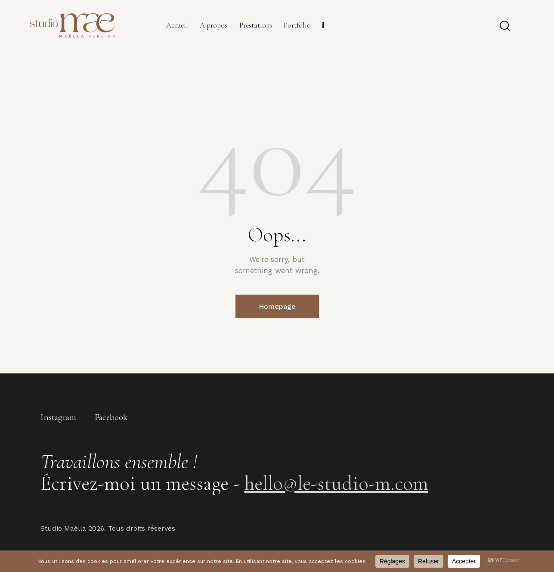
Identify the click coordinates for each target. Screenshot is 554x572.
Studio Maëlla (63, 528)
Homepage (277, 306)
